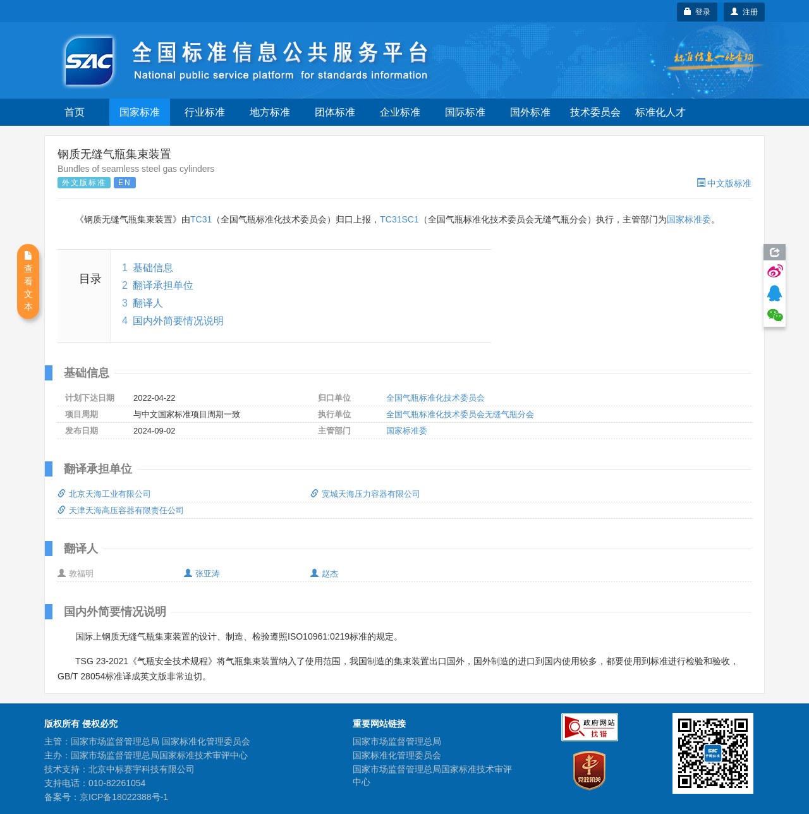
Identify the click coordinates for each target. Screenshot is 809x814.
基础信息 (153, 267)
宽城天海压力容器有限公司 (365, 494)
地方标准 (270, 112)
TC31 (201, 219)
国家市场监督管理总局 (397, 741)
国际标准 (465, 112)
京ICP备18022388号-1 (124, 797)
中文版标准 (723, 183)
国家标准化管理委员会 (397, 755)
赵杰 (324, 573)
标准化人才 (660, 112)
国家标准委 (689, 219)
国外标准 (530, 112)
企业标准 (400, 112)
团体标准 (335, 112)
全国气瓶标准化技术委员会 (435, 398)
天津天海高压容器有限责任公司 (121, 510)
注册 (744, 12)
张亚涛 (202, 573)
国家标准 (139, 112)
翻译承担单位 (163, 285)
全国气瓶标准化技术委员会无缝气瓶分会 (460, 414)
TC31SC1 (399, 219)
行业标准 (205, 112)
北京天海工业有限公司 (104, 494)
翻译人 (148, 303)
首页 (74, 112)
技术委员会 (595, 112)
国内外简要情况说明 (178, 320)
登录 (697, 12)
